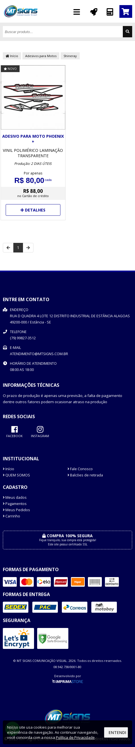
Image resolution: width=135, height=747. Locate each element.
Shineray (70, 56)
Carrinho (11, 516)
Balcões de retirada (85, 475)
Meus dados (15, 497)
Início (12, 56)
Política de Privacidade (75, 737)
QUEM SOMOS (16, 475)
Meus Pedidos (16, 510)
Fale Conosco (80, 469)
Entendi (117, 732)
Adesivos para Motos (40, 56)
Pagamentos (15, 503)
